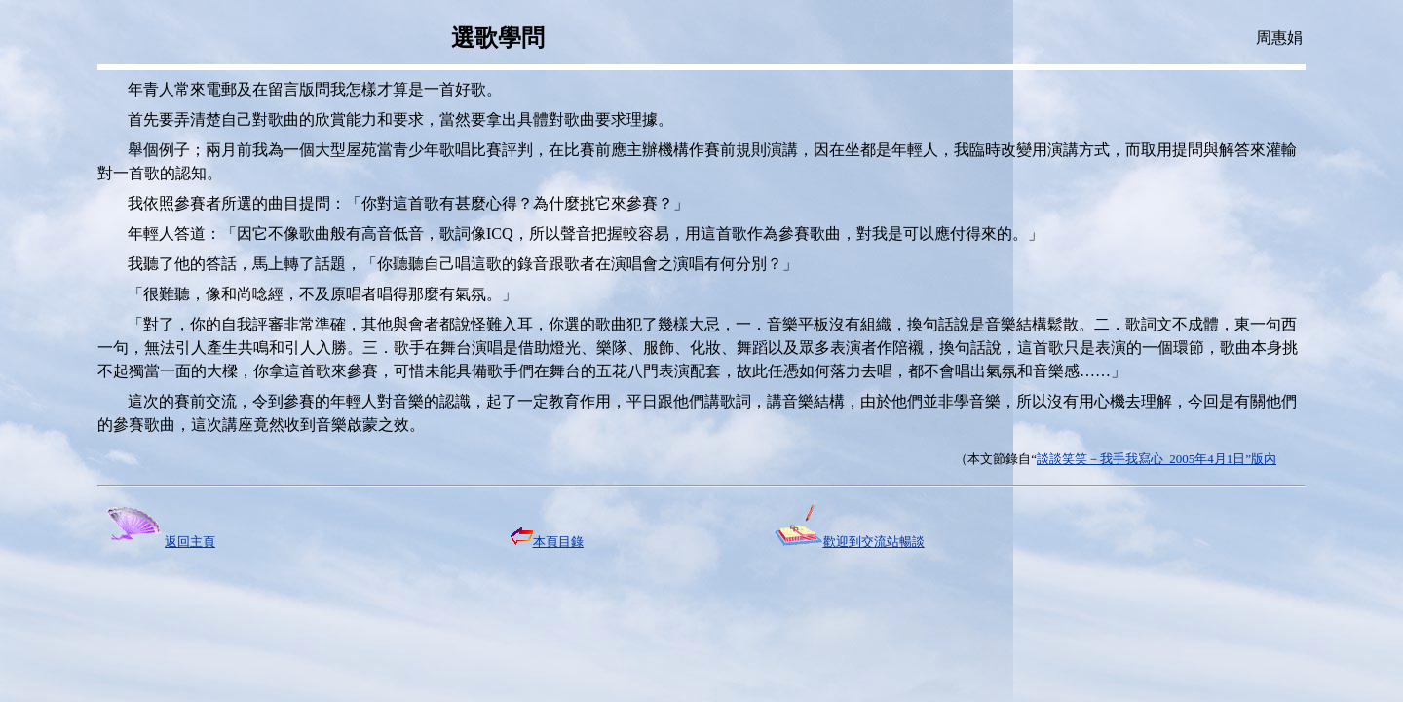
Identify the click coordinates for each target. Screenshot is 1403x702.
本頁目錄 (547, 541)
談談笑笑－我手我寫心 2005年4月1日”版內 (1156, 458)
